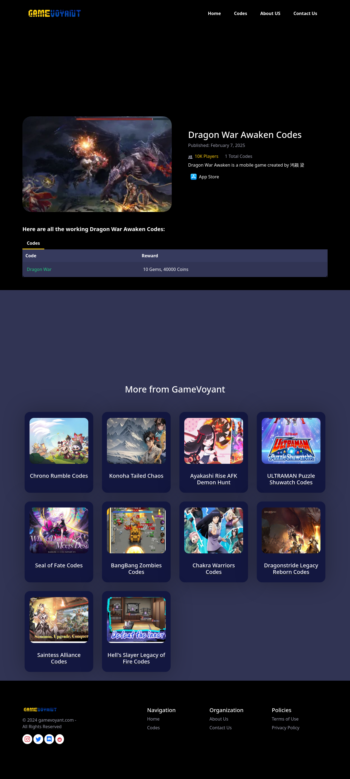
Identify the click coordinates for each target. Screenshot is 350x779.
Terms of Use (285, 719)
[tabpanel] (175, 263)
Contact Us (305, 13)
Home (214, 13)
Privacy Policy (285, 728)
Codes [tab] (33, 243)
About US (270, 13)
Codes (240, 13)
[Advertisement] (164, 65)
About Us (218, 719)
